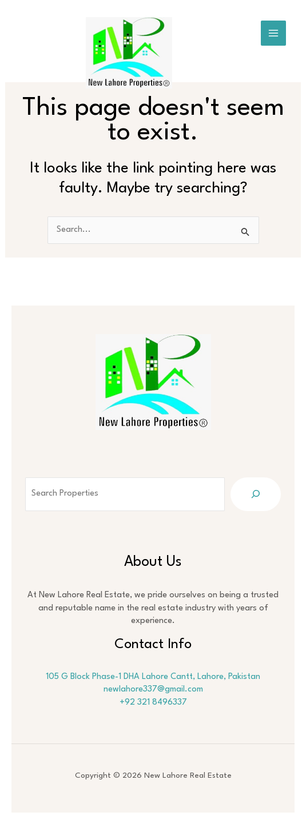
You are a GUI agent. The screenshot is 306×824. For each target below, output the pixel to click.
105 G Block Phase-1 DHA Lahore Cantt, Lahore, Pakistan (153, 677)
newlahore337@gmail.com (153, 689)
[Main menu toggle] (273, 33)
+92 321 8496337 (153, 702)
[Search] (256, 494)
